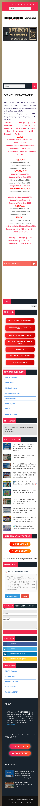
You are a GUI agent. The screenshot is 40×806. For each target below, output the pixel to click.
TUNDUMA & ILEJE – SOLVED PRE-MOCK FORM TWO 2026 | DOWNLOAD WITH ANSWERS (25, 519)
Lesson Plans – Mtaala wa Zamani (20, 328)
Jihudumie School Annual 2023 (20, 197)
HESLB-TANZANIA (11, 681)
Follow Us (20, 544)
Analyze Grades (12, 596)
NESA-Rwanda (10, 398)
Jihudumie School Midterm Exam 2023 (20, 145)
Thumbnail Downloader (20, 356)
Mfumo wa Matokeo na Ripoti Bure (20, 342)
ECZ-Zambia (9, 409)
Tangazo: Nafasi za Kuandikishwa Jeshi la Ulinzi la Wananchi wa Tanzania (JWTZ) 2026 (24, 510)
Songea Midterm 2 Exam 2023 (15, 151)
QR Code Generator (20, 362)
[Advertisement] (20, 63)
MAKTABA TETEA (11, 692)
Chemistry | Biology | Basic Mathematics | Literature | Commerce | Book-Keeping (20, 125)
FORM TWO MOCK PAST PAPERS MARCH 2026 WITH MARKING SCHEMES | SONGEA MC (24, 475)
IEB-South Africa (11, 388)
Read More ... (11, 724)
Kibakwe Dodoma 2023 (20, 174)
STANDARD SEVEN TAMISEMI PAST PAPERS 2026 (24, 785)
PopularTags (20, 606)
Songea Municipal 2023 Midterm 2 (19, 229)
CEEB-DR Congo (11, 414)
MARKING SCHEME (20, 143)
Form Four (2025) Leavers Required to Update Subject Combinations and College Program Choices (24, 466)
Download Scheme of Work (20, 335)
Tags (31, 606)
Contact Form (8, 606)
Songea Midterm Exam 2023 (20, 177)
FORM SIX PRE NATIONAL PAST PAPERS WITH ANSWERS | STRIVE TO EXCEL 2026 (25, 501)
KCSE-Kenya (9, 383)
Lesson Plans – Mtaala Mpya (19, 321)
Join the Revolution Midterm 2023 (19, 140)
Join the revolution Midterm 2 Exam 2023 (20, 226)
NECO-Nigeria (10, 404)
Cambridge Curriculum (13, 393)
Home (35, 559)
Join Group (20, 551)
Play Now (20, 349)
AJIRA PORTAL (10, 687)
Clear (25, 596)
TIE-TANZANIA (10, 676)
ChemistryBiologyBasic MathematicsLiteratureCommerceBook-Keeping (20, 240)
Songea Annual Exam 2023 (20, 148)
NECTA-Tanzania (11, 378)
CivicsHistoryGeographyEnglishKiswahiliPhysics (20, 131)
